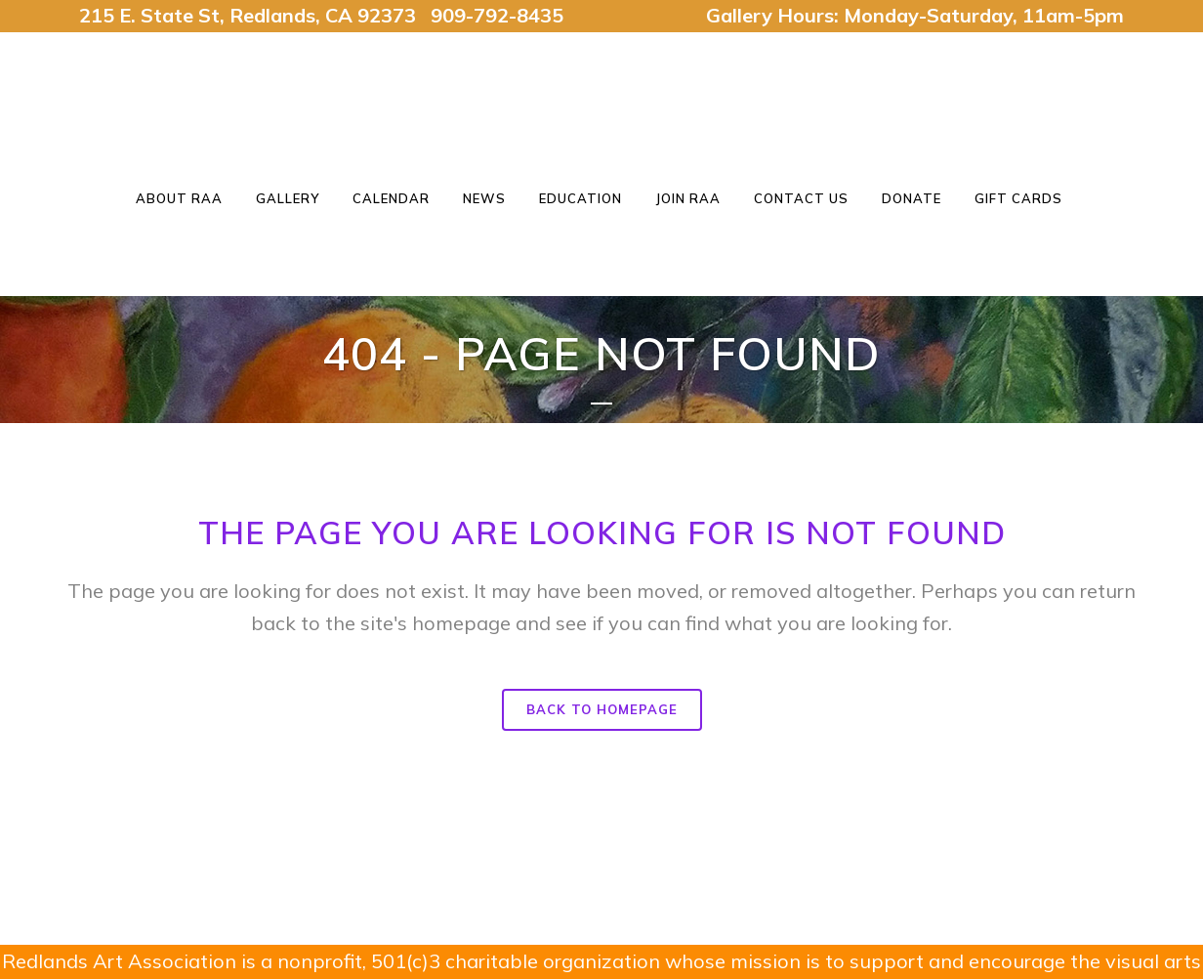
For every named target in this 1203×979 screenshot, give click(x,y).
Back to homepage (602, 709)
